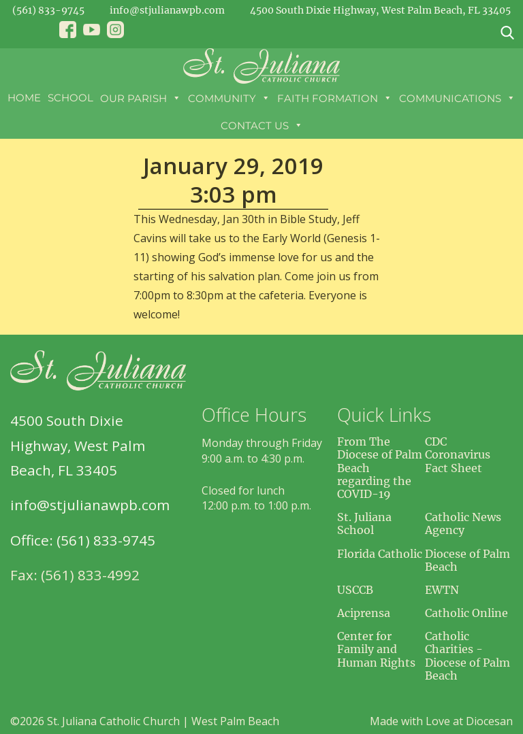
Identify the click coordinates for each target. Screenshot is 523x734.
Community (229, 98)
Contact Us (262, 125)
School (70, 97)
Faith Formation (334, 98)
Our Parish (140, 98)
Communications (457, 98)
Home (24, 97)
